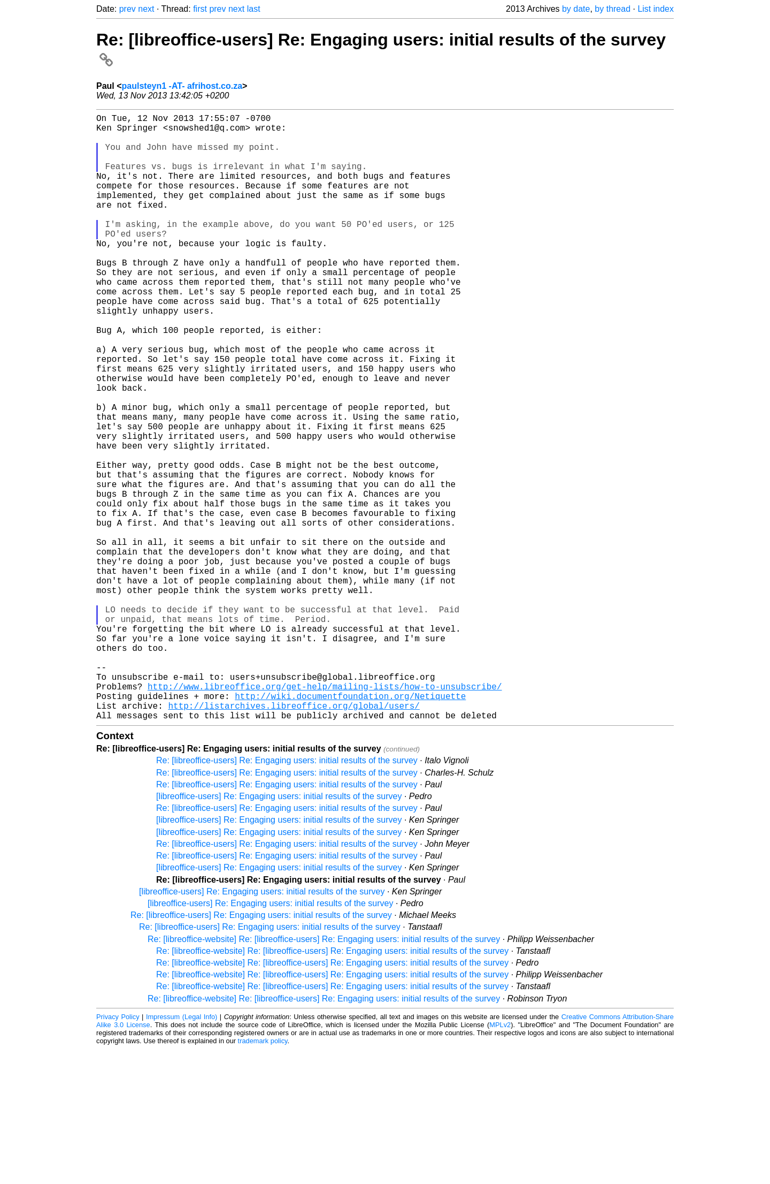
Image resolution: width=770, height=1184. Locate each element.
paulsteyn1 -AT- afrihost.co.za (182, 85)
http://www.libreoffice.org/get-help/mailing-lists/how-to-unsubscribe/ (325, 815)
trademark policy (263, 1176)
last (253, 8)
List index (655, 8)
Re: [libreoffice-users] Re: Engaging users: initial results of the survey (287, 895)
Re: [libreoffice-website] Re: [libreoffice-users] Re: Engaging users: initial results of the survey (324, 1074)
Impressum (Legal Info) (181, 1152)
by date (576, 8)
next (146, 8)
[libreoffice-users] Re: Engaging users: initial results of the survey (279, 931)
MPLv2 (500, 1160)
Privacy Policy (118, 1152)
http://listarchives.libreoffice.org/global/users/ (293, 838)
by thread (612, 8)
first (200, 8)
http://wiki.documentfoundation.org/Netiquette (350, 826)
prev (127, 8)
